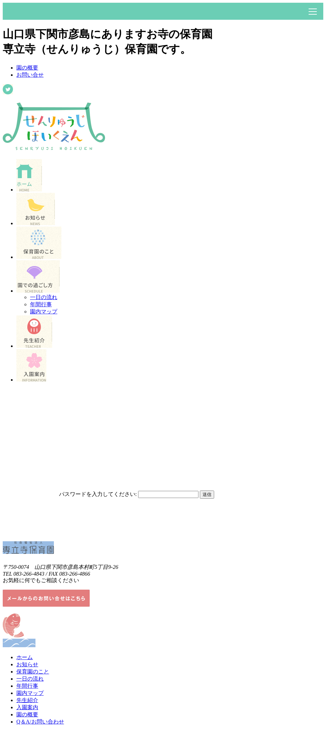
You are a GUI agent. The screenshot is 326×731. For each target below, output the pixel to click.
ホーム (24, 657)
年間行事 (41, 304)
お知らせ (27, 664)
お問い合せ (30, 75)
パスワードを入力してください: (98, 494)
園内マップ (43, 311)
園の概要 (27, 68)
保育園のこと (32, 671)
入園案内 (27, 707)
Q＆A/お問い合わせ (40, 722)
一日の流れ (43, 297)
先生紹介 (27, 700)
